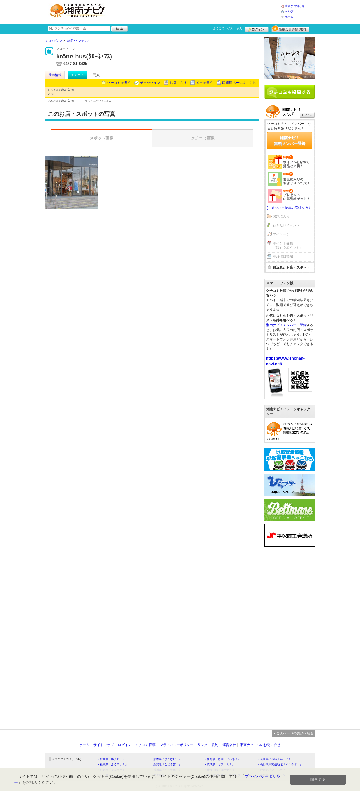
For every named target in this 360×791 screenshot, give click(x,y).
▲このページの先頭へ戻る (293, 733)
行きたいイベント (286, 225)
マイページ (281, 234)
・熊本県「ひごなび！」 (165, 759)
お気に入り (178, 83)
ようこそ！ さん (227, 28)
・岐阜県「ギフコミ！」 (219, 764)
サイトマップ (103, 745)
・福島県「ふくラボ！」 (112, 764)
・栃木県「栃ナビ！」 (111, 759)
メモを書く (204, 83)
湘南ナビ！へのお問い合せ (260, 745)
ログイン (257, 28)
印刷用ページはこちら (239, 83)
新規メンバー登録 (290, 28)
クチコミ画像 (203, 138)
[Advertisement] (195, 11)
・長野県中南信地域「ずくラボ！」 (279, 764)
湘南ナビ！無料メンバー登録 (289, 141)
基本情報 (55, 75)
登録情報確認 (283, 257)
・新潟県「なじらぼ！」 (165, 764)
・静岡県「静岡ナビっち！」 (222, 759)
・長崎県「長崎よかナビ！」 (275, 759)
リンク (202, 745)
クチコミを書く (119, 83)
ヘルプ (289, 11)
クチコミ (77, 75)
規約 (215, 745)
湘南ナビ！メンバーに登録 (286, 325)
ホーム (289, 16)
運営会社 (229, 745)
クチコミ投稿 (145, 745)
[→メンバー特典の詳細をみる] (290, 208)
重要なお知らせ (295, 6)
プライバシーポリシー (177, 745)
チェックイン (150, 83)
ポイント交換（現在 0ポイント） (288, 245)
